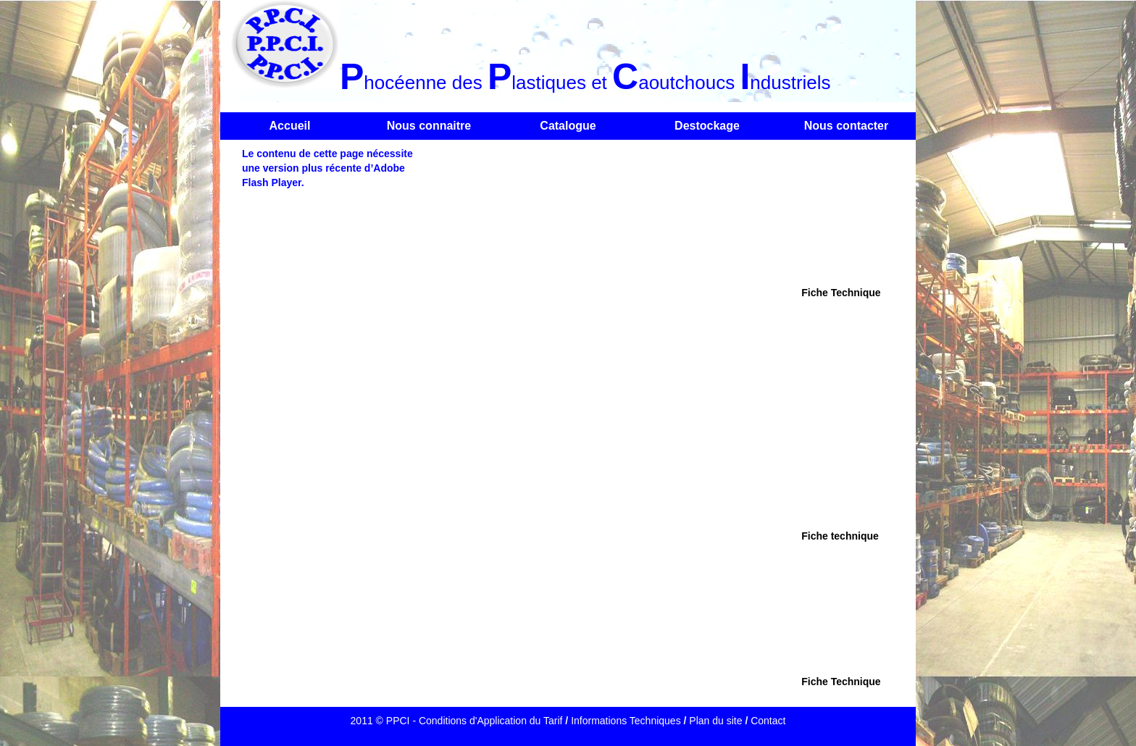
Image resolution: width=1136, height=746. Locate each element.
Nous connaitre (429, 126)
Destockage (707, 126)
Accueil (290, 126)
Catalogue (568, 126)
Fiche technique (840, 536)
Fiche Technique (840, 292)
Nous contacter (846, 126)
